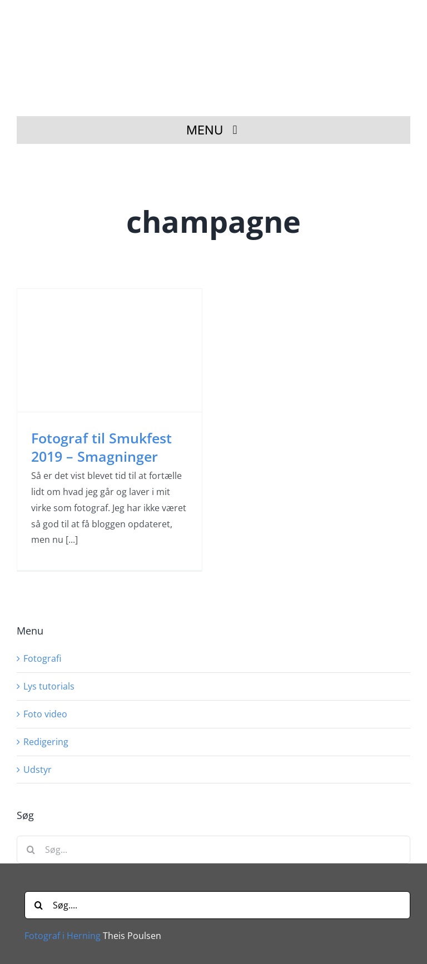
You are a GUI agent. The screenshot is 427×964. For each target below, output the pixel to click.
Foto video (45, 714)
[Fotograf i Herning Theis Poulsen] (217, 18)
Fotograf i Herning (62, 936)
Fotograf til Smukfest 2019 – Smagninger (101, 447)
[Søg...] (213, 849)
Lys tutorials (49, 686)
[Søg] (30, 849)
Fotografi (42, 658)
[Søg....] (217, 905)
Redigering (45, 742)
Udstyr (37, 769)
